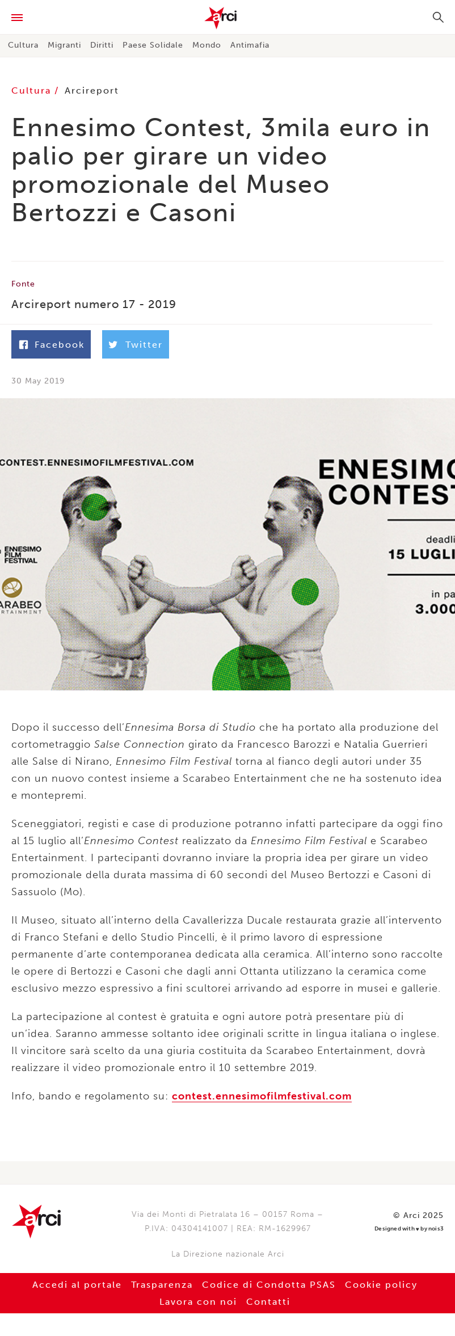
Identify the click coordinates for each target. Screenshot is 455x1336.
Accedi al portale (77, 1284)
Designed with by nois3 (409, 1229)
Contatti (268, 1301)
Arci (227, 18)
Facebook (60, 344)
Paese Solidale (153, 45)
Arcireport (92, 90)
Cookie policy (381, 1284)
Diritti (101, 45)
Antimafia (249, 45)
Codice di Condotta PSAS (269, 1284)
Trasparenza (162, 1284)
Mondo (206, 45)
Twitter (144, 344)
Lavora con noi (198, 1301)
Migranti (64, 45)
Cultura (23, 45)
